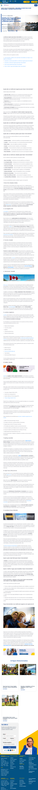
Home (2, 8)
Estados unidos (22, 786)
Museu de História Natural (9, 351)
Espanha (12, 768)
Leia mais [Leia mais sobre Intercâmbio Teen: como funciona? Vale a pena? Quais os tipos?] (5, 720)
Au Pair (30, 783)
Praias (10, 226)
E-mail (4, 738)
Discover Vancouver (21, 767)
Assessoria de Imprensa (31, 772)
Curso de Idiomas (13, 755)
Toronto (13, 257)
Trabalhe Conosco (32, 764)
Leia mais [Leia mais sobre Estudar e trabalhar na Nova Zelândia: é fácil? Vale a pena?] (23, 689)
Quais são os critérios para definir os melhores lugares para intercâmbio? (18, 60)
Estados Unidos (13, 759)
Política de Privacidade (31, 767)
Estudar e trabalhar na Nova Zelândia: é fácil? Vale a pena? (28, 687)
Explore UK (21, 768)
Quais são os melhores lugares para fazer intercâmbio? (15, 62)
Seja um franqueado (31, 763)
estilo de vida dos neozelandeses (10, 545)
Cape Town (9, 474)
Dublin (4, 375)
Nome (4, 734)
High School (8, 204)
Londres (5, 314)
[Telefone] (13, 740)
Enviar (9, 747)
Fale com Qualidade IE (33, 769)
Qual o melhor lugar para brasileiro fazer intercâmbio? (15, 66)
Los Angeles (5, 211)
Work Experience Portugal (32, 782)
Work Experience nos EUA (32, 779)
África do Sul (13, 766)
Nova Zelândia (13, 788)
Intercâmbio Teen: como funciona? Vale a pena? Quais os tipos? (10, 718)
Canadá (21, 758)
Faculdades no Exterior (22, 756)
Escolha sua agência (7, 742)
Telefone (12, 738)
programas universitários (8, 234)
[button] (9, 31)
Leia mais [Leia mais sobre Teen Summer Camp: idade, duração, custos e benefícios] (5, 688)
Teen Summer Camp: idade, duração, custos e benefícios (10, 687)
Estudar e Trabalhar (12, 778)
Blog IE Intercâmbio (10, 8)
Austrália (12, 763)
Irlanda (11, 762)
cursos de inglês (12, 306)
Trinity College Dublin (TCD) (10, 397)
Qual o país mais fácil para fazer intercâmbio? (13, 64)
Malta (11, 765)
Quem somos (31, 759)
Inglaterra (21, 761)
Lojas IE (30, 755)
